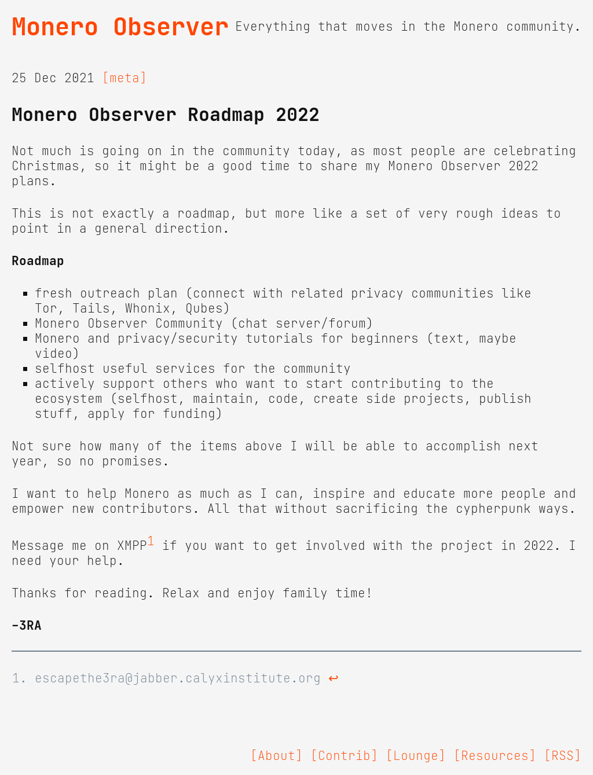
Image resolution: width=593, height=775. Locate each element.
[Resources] (494, 755)
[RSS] (562, 755)
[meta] (124, 78)
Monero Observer (120, 27)
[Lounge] (416, 755)
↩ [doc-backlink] (333, 678)
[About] (276, 755)
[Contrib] (344, 755)
